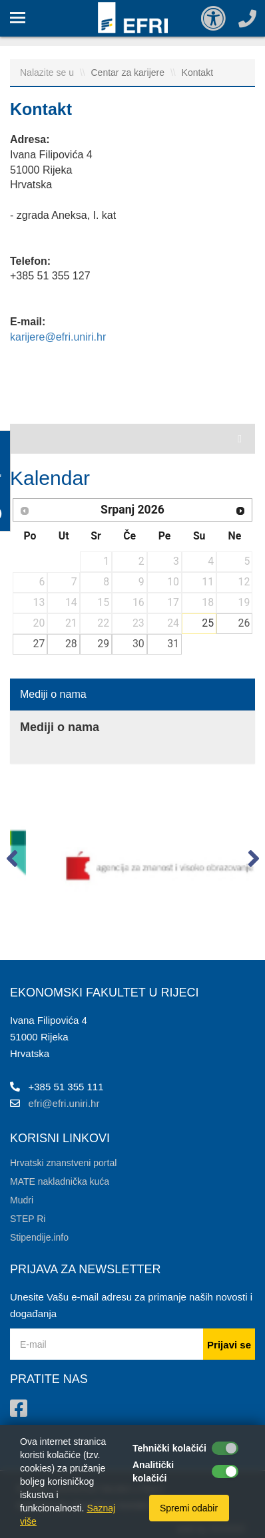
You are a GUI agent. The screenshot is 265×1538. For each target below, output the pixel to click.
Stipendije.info (39, 1237)
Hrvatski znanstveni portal (63, 1162)
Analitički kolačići (153, 1471)
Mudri (21, 1200)
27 (39, 643)
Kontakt (197, 72)
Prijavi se (229, 1344)
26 (244, 623)
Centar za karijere (129, 72)
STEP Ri (27, 1218)
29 (103, 643)
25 (208, 623)
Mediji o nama (53, 694)
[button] (11, 861)
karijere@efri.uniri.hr (58, 337)
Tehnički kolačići (169, 1448)
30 (138, 643)
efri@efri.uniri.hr (64, 1103)
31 (173, 643)
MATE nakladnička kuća (59, 1181)
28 (71, 643)
